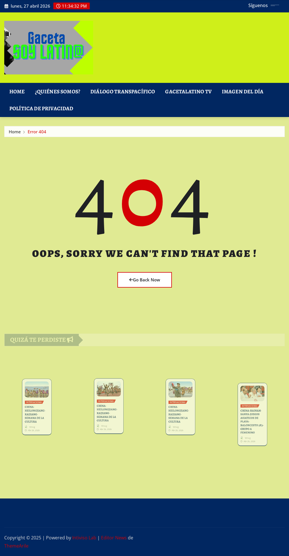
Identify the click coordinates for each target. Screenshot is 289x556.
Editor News (114, 538)
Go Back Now (144, 280)
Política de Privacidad (41, 108)
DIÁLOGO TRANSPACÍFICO (122, 91)
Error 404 (37, 133)
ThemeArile (16, 546)
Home (17, 91)
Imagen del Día (242, 91)
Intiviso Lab (84, 538)
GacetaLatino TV (188, 91)
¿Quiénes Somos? (57, 91)
